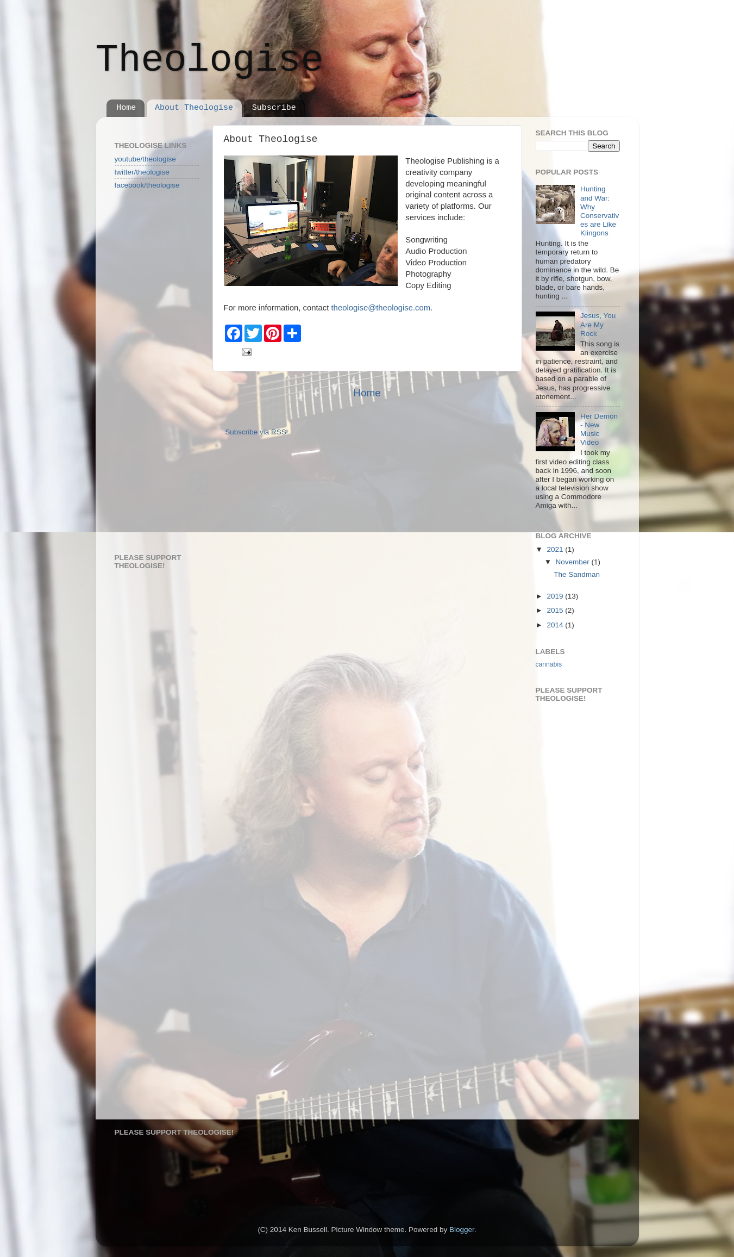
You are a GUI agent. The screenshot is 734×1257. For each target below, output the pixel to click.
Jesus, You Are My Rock (598, 324)
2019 (556, 596)
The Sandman (577, 574)
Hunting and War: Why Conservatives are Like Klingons (599, 211)
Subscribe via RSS (255, 432)
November (574, 562)
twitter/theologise (142, 172)
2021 (556, 549)
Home (126, 108)
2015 (556, 610)
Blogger (461, 1229)
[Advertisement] (158, 371)
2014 (556, 625)
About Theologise (194, 108)
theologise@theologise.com (381, 307)
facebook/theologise (147, 185)
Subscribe (274, 108)
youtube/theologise (145, 159)
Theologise (210, 60)
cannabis (549, 664)
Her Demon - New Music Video (599, 429)
